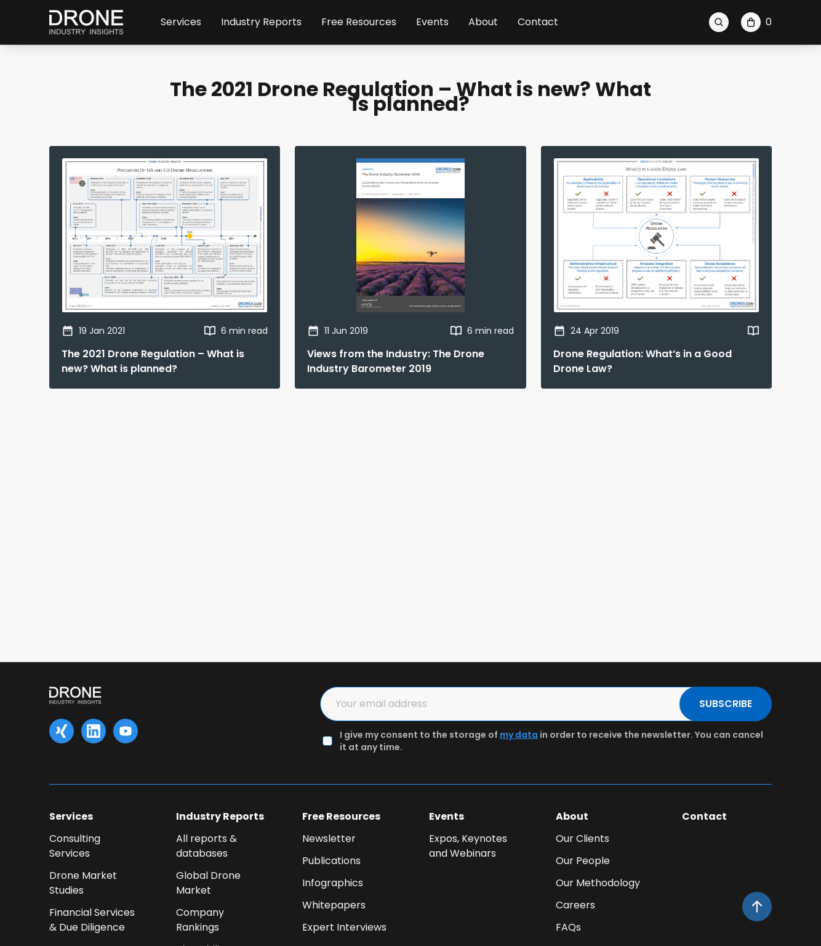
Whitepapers (334, 905)
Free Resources (358, 22)
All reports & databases (206, 845)
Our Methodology (598, 883)
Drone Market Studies (83, 882)
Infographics (332, 883)
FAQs (568, 927)
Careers (575, 905)
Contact (538, 22)
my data (519, 735)
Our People (583, 861)
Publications (331, 861)
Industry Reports (261, 22)
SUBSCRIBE (725, 704)
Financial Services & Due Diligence (92, 919)
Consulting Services (74, 845)
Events (432, 22)
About (483, 22)
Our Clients (582, 838)
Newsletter (329, 838)
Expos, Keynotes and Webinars (468, 845)
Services (181, 22)
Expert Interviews (344, 927)
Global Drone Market (208, 882)
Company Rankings (200, 919)
